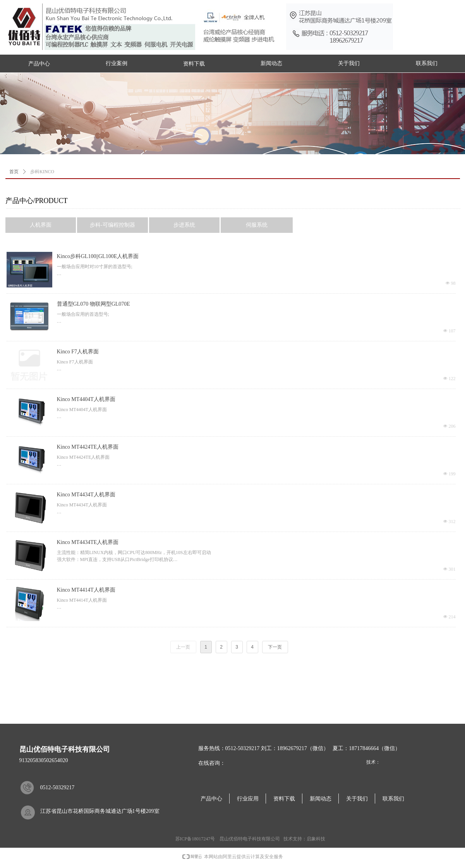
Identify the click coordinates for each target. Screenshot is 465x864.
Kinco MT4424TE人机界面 (88, 447)
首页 (14, 171)
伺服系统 (257, 225)
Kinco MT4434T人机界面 (86, 494)
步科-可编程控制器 (112, 225)
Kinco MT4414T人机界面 (86, 590)
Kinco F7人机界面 (78, 352)
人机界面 (40, 225)
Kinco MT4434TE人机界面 (88, 542)
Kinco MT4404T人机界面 (86, 399)
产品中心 (39, 64)
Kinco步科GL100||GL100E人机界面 (98, 256)
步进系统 (184, 225)
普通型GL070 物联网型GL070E (93, 304)
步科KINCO (42, 171)
